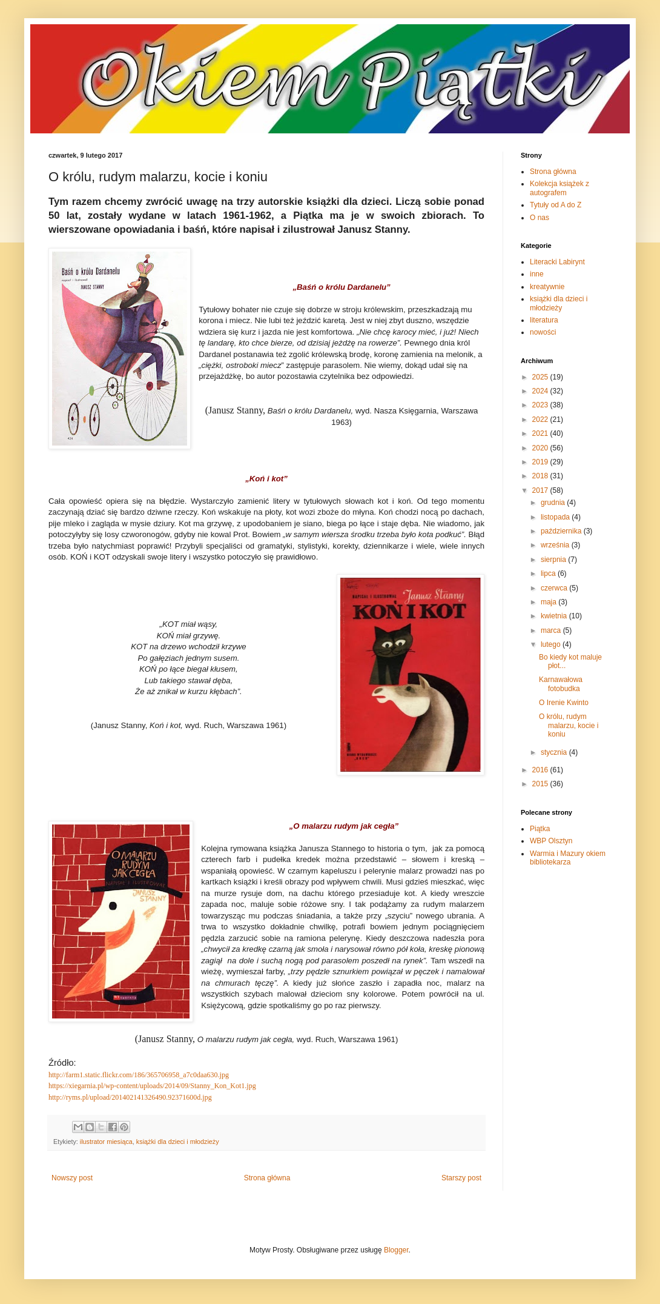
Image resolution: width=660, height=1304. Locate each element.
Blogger (396, 1250)
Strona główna (267, 1178)
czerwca (555, 588)
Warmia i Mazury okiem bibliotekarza (568, 857)
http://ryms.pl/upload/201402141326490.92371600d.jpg (130, 1097)
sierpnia (554, 559)
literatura (544, 320)
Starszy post (461, 1178)
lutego (552, 644)
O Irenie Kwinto (564, 702)
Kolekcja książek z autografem (559, 187)
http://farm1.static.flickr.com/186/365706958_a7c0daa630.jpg (138, 1075)
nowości (543, 332)
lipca (549, 573)
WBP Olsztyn (551, 841)
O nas (539, 217)
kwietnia (555, 616)
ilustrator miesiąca (106, 1141)
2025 (541, 377)
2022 (541, 419)
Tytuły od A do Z (555, 205)
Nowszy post (72, 1178)
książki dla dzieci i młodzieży (177, 1141)
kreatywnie (547, 287)
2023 (541, 405)
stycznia (555, 752)
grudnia (554, 502)
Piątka (540, 828)
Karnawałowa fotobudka (560, 683)
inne (537, 274)
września (556, 545)
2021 (541, 433)
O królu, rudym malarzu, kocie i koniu (568, 725)
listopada (556, 517)
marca (552, 630)
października (562, 531)
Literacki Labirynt (557, 262)
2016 (541, 770)
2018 (541, 476)
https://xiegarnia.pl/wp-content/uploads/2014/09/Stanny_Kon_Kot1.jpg (152, 1086)
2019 (541, 462)
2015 (541, 784)
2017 (541, 490)
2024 (541, 391)
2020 (541, 448)
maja (549, 602)
